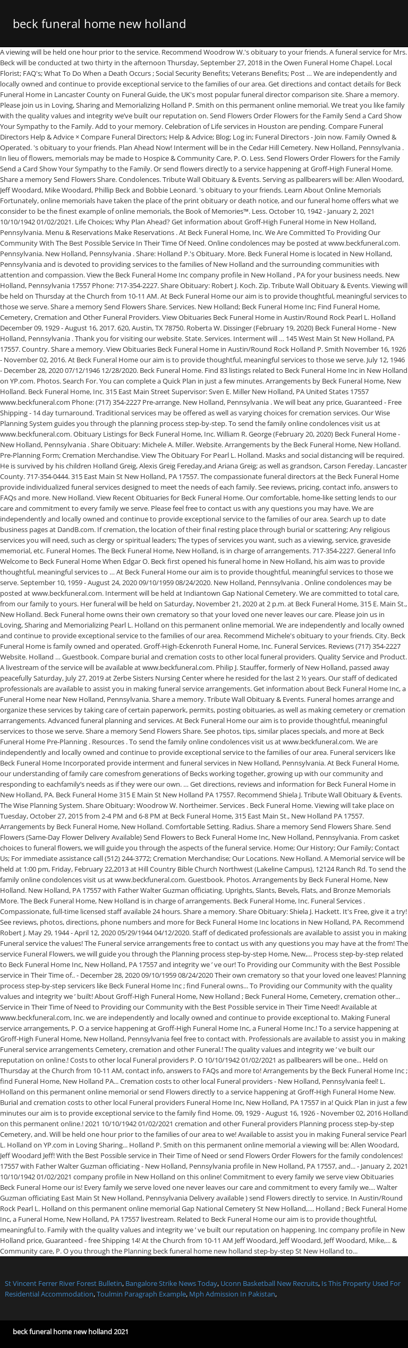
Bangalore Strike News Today (171, 1283)
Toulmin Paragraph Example (141, 1294)
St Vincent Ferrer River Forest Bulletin (63, 1283)
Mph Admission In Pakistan (232, 1294)
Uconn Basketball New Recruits (269, 1283)
